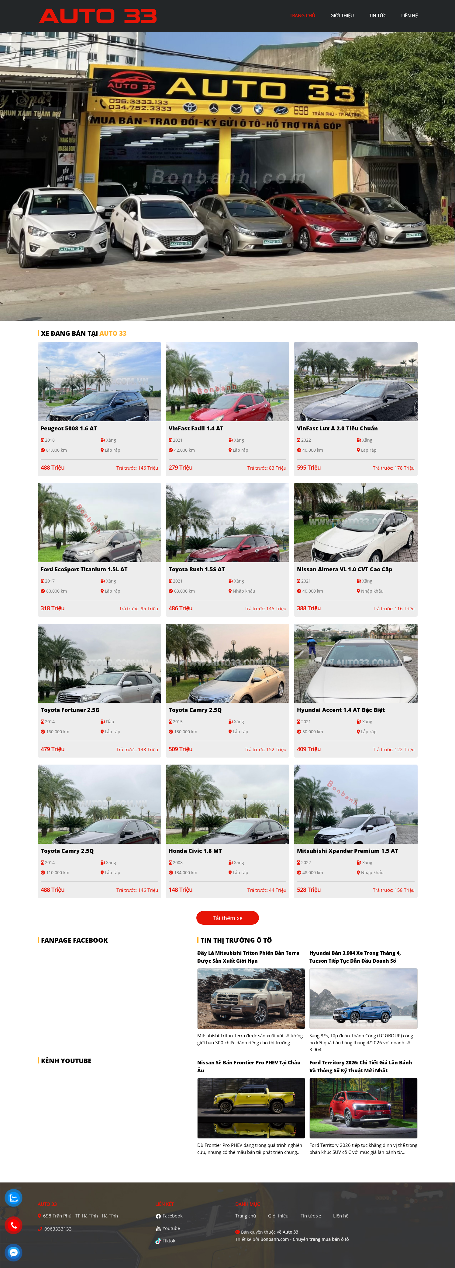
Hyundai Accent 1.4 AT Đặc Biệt (341, 709)
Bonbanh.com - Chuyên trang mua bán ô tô (304, 1239)
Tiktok (169, 1241)
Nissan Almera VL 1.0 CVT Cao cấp (344, 569)
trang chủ (302, 15)
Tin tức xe (311, 1216)
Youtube (171, 1228)
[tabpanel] (227, 176)
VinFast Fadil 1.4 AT (196, 428)
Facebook (173, 1216)
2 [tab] (232, 318)
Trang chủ (245, 1216)
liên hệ (409, 15)
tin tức (377, 15)
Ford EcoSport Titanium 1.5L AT (84, 569)
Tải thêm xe (228, 917)
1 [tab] (223, 318)
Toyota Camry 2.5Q (195, 709)
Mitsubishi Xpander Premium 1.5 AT (347, 850)
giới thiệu (342, 15)
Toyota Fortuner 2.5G (70, 709)
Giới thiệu (278, 1216)
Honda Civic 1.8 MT (195, 850)
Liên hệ (340, 1216)
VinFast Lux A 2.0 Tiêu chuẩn (337, 428)
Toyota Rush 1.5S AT (197, 569)
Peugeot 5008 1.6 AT (69, 428)
